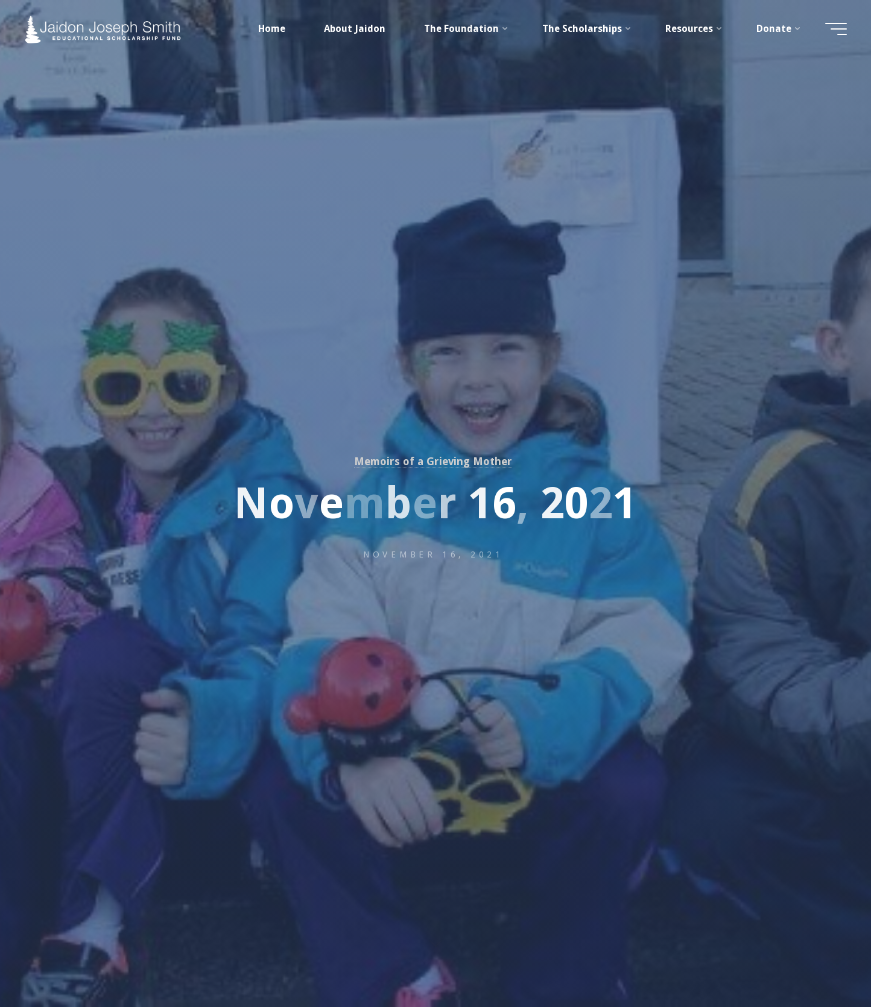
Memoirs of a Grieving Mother (433, 462)
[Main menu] (836, 29)
